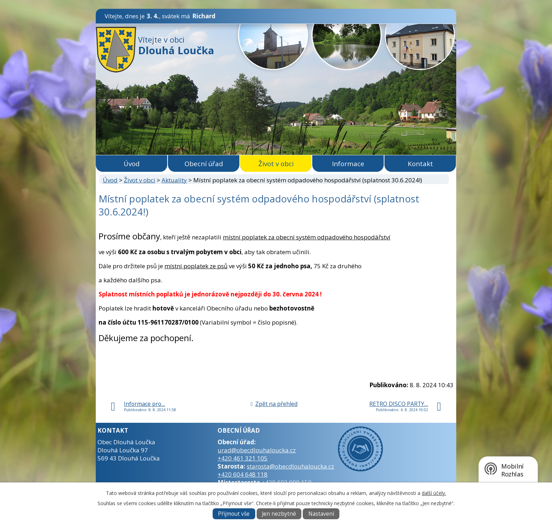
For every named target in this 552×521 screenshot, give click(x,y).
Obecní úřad (203, 163)
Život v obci (276, 163)
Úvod (132, 163)
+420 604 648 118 (243, 474)
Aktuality (174, 180)
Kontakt (420, 163)
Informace (348, 163)
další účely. (434, 493)
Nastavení (321, 513)
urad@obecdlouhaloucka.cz (257, 450)
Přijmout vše (234, 513)
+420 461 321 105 (243, 458)
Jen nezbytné (279, 513)
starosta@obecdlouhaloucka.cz (290, 466)
